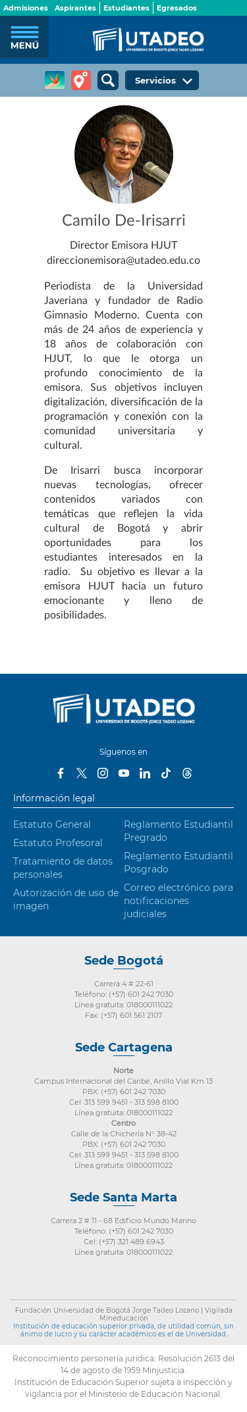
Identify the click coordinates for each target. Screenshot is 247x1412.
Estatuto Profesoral (58, 843)
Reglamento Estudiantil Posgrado (178, 862)
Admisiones (25, 8)
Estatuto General (52, 824)
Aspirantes (75, 8)
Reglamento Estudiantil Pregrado (178, 831)
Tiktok (166, 773)
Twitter (81, 773)
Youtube (124, 773)
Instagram (102, 773)
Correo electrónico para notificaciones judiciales (178, 901)
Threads (187, 773)
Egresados (177, 8)
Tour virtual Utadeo (81, 80)
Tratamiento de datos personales (63, 867)
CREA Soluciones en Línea (55, 80)
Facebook (60, 773)
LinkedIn (145, 773)
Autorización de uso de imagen (66, 899)
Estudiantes (126, 8)
